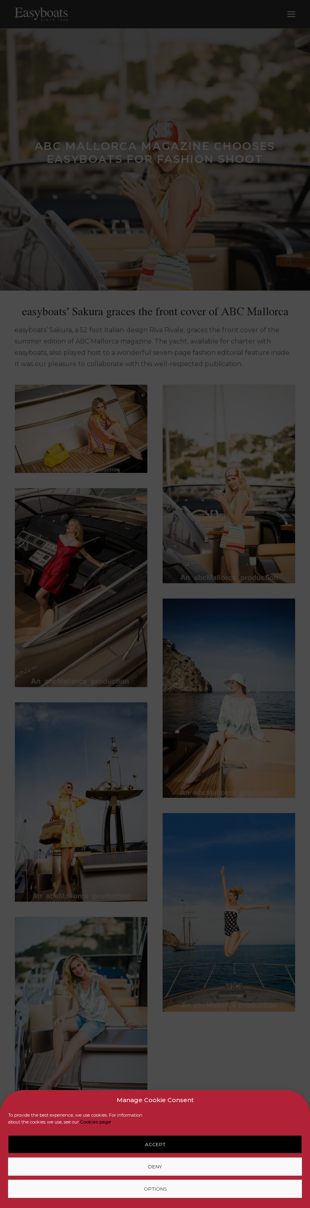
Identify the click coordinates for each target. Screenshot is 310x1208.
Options (155, 1189)
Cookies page (95, 1122)
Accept (155, 1144)
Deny (155, 1167)
